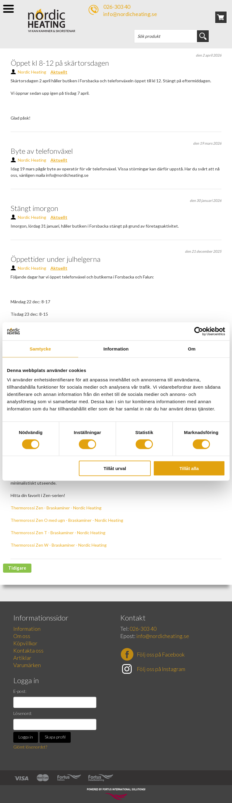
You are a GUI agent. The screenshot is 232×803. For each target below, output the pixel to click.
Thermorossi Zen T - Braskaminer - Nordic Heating (58, 532)
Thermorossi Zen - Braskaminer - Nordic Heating (56, 507)
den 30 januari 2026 (205, 200)
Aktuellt (58, 71)
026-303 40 (116, 6)
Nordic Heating (32, 71)
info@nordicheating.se (130, 14)
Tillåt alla (189, 468)
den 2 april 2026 (208, 55)
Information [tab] (116, 348)
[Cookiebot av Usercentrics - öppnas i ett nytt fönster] (198, 331)
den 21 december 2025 (203, 251)
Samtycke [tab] (40, 348)
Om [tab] (191, 348)
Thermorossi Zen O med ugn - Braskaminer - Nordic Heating (67, 520)
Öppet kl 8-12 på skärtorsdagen (60, 62)
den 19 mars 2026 (207, 143)
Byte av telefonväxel (42, 150)
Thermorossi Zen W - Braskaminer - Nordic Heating (59, 545)
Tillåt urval (115, 468)
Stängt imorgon (34, 208)
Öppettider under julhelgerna (56, 259)
